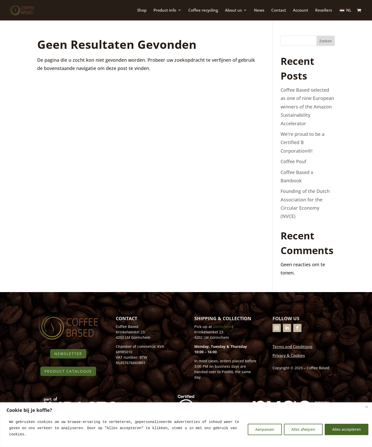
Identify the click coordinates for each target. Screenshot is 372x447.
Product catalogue (68, 371)
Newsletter (68, 353)
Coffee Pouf (293, 161)
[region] (186, 424)
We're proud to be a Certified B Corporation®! (302, 142)
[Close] (366, 407)
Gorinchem (222, 326)
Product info (164, 11)
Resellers (323, 11)
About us (233, 11)
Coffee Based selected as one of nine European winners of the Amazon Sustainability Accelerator (307, 107)
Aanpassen (264, 429)
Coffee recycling (203, 11)
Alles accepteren (346, 429)
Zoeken (325, 40)
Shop (141, 11)
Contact (278, 11)
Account (300, 11)
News (259, 11)
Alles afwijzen (303, 429)
